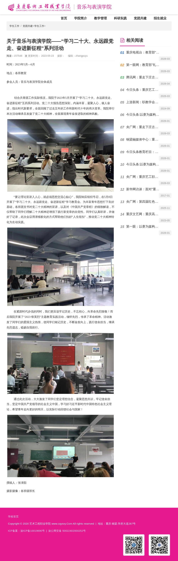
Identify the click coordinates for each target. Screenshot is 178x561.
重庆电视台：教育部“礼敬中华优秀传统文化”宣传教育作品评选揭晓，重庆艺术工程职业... (143, 52)
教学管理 (100, 18)
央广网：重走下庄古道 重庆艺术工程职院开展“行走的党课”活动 (143, 127)
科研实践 (120, 18)
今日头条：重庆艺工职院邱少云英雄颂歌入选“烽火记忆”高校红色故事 (143, 89)
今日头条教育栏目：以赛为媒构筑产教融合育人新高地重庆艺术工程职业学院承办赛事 (143, 152)
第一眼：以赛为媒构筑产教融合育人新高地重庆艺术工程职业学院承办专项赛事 (143, 226)
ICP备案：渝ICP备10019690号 (26, 530)
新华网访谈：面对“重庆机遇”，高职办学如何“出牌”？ (143, 189)
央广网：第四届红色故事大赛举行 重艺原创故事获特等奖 (143, 201)
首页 (64, 18)
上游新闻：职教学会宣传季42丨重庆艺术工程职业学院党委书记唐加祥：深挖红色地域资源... (143, 102)
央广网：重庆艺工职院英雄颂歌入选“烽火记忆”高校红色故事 (143, 177)
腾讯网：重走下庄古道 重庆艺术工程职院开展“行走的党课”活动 (143, 77)
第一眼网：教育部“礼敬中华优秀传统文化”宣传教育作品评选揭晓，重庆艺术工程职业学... (143, 65)
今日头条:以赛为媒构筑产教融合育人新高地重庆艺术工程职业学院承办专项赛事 (143, 114)
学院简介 (80, 18)
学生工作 (14, 26)
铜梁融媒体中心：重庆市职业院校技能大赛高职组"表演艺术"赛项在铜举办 (143, 139)
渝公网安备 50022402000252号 (67, 530)
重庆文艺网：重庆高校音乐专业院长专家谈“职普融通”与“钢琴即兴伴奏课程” (143, 214)
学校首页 (13, 516)
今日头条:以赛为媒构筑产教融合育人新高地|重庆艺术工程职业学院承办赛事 (143, 164)
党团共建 (140, 18)
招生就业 (160, 18)
